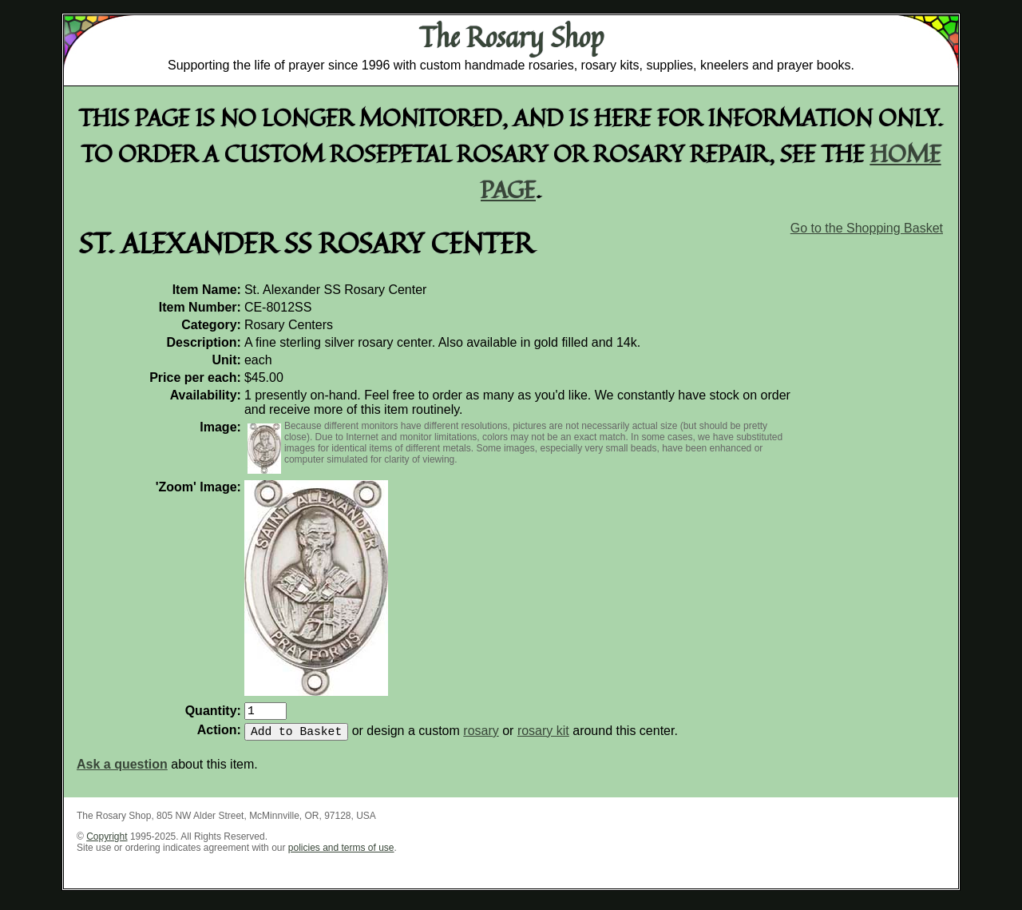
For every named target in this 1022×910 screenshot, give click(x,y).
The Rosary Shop (511, 36)
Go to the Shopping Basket (866, 228)
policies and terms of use (341, 854)
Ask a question (122, 770)
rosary (480, 737)
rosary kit (543, 737)
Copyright (106, 842)
